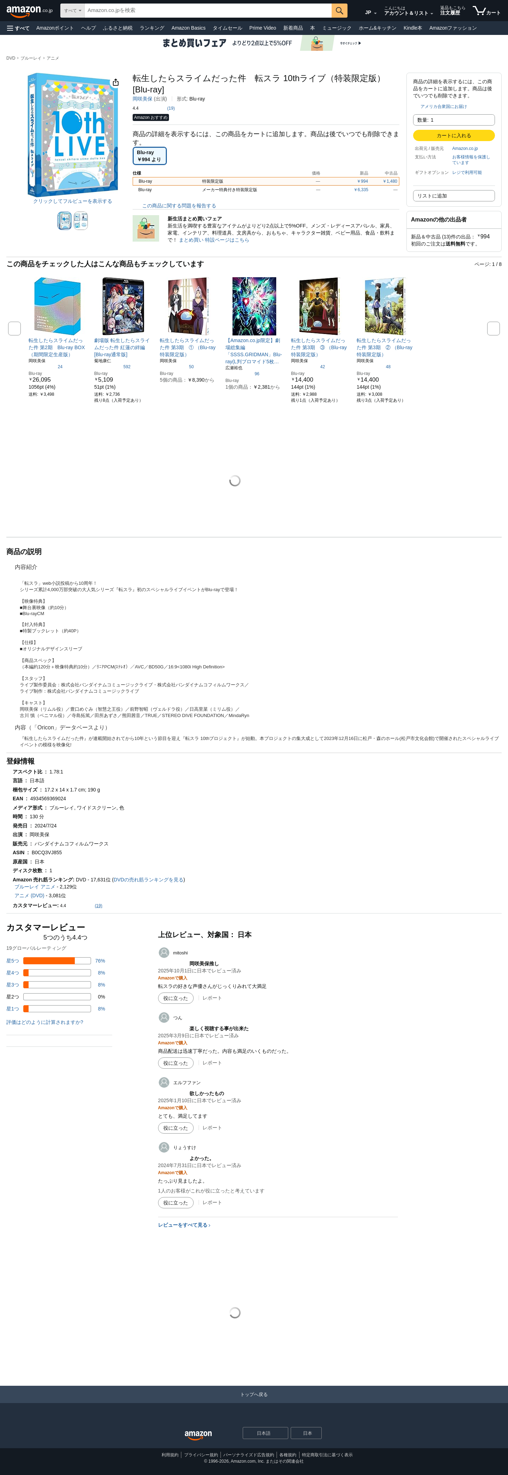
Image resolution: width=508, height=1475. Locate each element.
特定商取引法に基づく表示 (327, 1454)
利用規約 (170, 1454)
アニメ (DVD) (29, 895)
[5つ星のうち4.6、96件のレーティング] (242, 373)
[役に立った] (175, 998)
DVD (10, 58)
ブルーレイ (31, 58)
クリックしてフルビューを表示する (72, 201)
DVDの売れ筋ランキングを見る (148, 879)
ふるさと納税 (118, 28)
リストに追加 (432, 196)
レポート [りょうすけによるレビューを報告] (212, 1202)
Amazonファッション (453, 28)
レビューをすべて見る (182, 1225)
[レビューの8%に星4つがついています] (55, 972)
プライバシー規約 (201, 1454)
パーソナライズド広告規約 (248, 1454)
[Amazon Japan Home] (198, 1436)
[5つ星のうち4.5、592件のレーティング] (112, 366)
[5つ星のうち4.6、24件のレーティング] (45, 366)
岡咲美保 (142, 99)
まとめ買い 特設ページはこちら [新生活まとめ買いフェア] (214, 240)
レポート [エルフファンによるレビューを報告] (212, 1127)
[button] (18, 28)
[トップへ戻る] (254, 1401)
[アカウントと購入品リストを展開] (431, 13)
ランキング (152, 28)
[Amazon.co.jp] (30, 10)
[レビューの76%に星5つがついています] (55, 960)
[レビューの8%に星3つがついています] (55, 984)
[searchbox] (208, 10)
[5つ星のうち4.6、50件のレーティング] (177, 366)
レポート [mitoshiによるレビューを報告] (212, 998)
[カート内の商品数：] (487, 10)
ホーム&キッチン (378, 28)
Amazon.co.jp (465, 148)
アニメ (53, 58)
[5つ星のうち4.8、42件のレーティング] (308, 366)
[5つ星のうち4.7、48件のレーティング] (374, 366)
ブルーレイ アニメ (34, 887)
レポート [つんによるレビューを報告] (212, 1063)
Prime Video (262, 28)
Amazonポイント (55, 28)
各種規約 (287, 1454)
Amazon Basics (188, 28)
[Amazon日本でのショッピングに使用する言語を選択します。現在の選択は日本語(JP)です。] (365, 11)
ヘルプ (88, 28)
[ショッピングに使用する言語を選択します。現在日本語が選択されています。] (261, 1433)
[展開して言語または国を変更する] (375, 13)
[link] (58, 347)
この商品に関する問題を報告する (174, 205)
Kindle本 (413, 28)
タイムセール (227, 28)
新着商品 (293, 28)
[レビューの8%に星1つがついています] (55, 1008)
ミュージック (337, 28)
